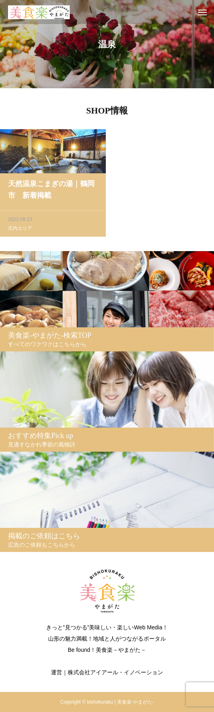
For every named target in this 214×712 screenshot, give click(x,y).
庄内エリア (20, 229)
